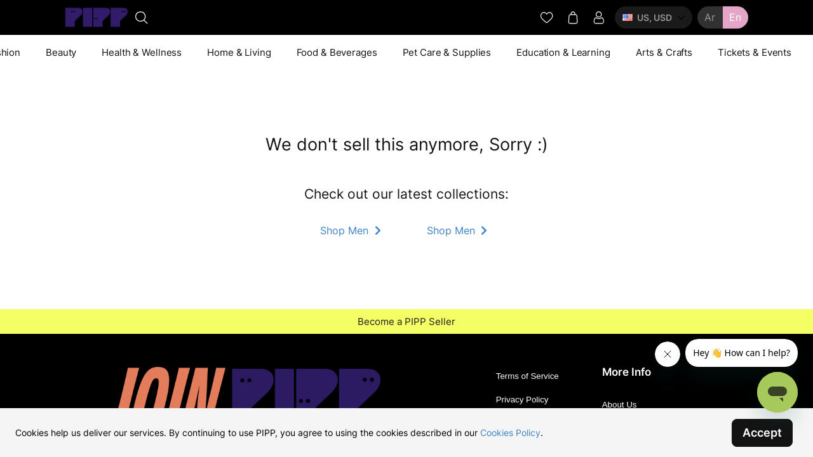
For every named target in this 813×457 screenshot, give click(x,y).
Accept (762, 432)
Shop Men (352, 230)
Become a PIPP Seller (406, 321)
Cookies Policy (510, 432)
